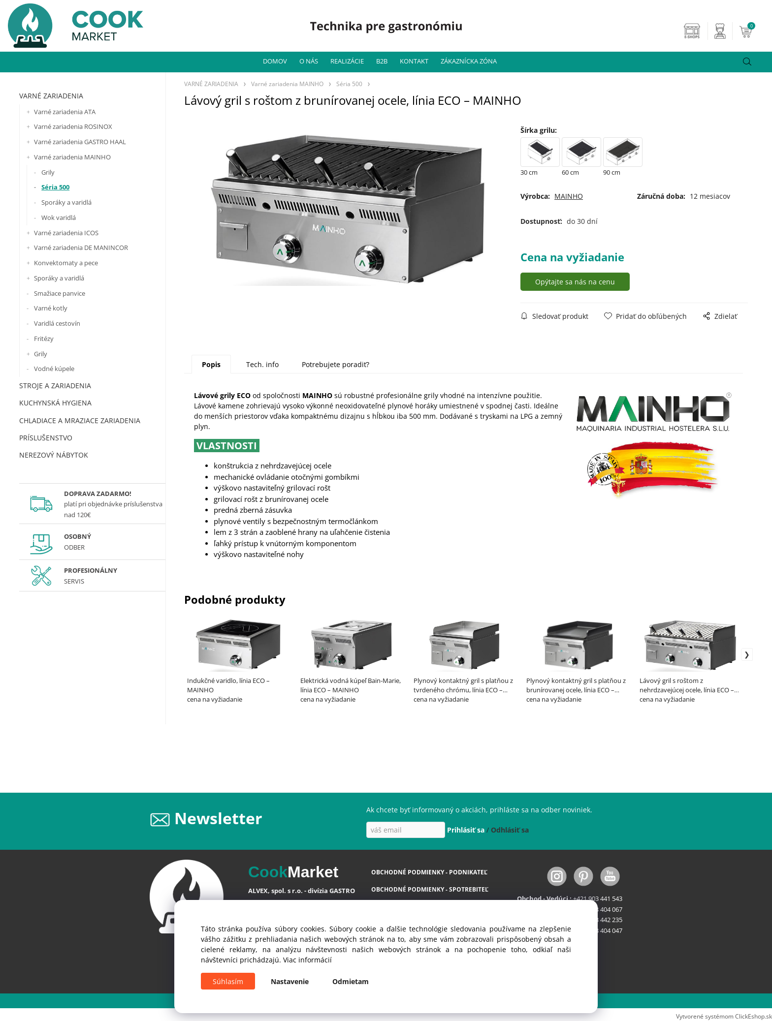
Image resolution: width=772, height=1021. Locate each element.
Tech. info (262, 364)
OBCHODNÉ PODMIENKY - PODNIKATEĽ (429, 872)
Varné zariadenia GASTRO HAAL (80, 141)
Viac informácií (307, 959)
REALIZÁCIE (347, 61)
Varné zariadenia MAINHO (72, 157)
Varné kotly (50, 308)
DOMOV (275, 61)
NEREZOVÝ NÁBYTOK (53, 455)
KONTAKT (414, 61)
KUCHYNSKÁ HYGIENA (55, 402)
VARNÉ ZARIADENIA (51, 95)
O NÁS (308, 61)
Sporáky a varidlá (66, 202)
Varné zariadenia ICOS (66, 232)
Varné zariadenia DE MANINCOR (81, 247)
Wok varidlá (58, 217)
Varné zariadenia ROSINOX (73, 126)
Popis (211, 364)
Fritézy (44, 338)
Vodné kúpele (54, 368)
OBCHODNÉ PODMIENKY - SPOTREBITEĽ (429, 889)
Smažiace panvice (59, 293)
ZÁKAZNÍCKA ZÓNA (469, 61)
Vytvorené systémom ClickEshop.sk (724, 1016)
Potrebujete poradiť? (335, 364)
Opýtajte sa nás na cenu (575, 281)
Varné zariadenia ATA (65, 111)
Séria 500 (55, 187)
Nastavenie (290, 981)
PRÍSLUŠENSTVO (45, 437)
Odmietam (350, 981)
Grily (48, 172)
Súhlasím (228, 981)
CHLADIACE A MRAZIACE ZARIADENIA (79, 420)
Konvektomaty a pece (66, 262)
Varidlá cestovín (57, 323)
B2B (381, 61)
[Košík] (754, 31)
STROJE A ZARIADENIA (55, 385)
